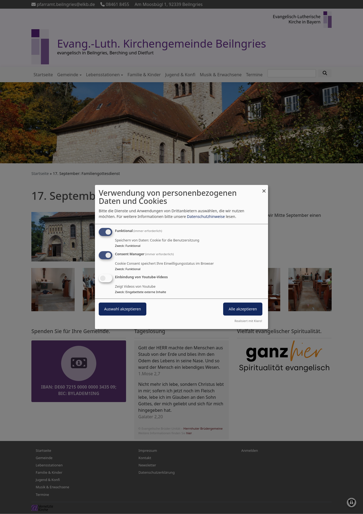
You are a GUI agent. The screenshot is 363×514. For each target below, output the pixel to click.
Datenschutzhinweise (206, 216)
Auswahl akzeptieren (122, 309)
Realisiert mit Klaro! (248, 321)
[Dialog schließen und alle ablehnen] (264, 188)
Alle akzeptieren (243, 309)
